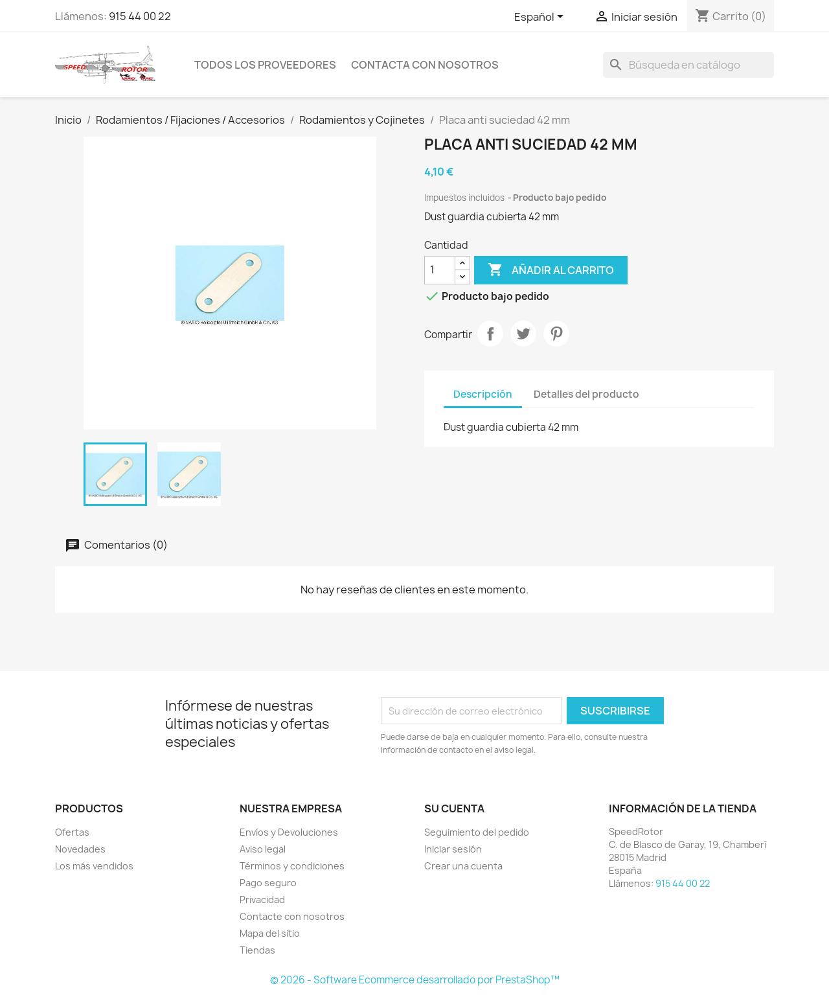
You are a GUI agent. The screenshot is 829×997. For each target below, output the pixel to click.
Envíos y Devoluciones (289, 832)
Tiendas (257, 950)
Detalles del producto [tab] (586, 394)
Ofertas (72, 832)
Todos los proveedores (265, 65)
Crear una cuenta (463, 866)
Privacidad (262, 899)
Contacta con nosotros (425, 65)
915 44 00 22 (140, 16)
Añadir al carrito (551, 270)
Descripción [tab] (482, 394)
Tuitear (523, 334)
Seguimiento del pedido (476, 832)
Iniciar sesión (453, 849)
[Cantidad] (439, 270)
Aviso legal (263, 849)
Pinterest (556, 334)
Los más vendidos (94, 866)
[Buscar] (688, 65)
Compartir (490, 334)
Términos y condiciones (292, 866)
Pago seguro (268, 883)
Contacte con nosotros (292, 916)
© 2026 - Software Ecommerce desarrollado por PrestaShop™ (415, 980)
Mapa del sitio (270, 933)
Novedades (80, 849)
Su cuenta (454, 808)
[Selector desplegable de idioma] (541, 17)
